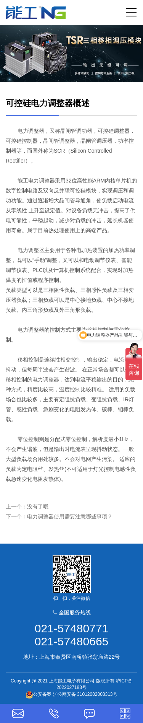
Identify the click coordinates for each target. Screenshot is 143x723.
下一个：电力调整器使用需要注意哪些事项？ (59, 516)
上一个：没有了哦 (27, 506)
